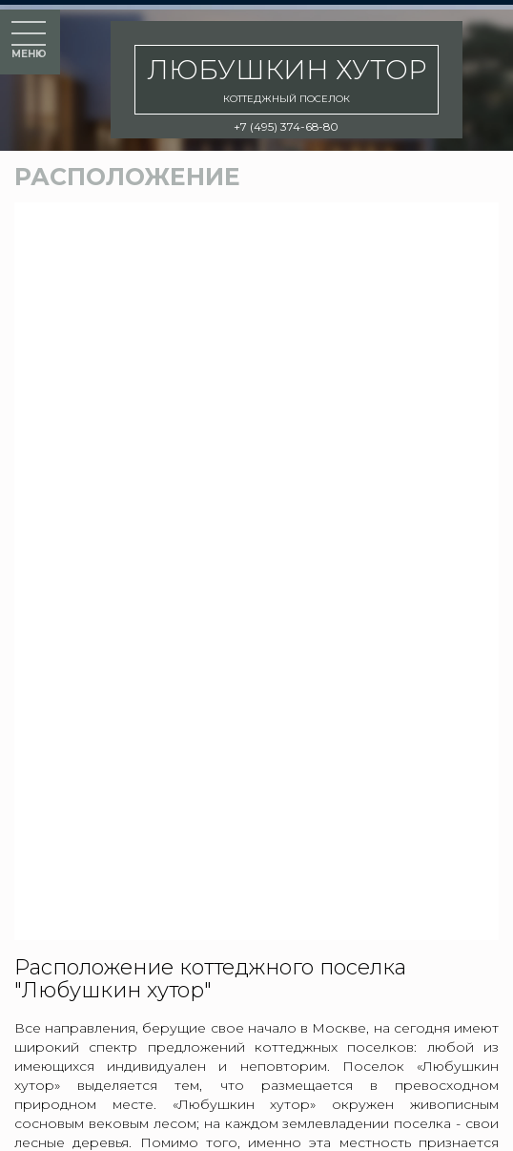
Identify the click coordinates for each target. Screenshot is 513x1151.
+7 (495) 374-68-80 (286, 126)
